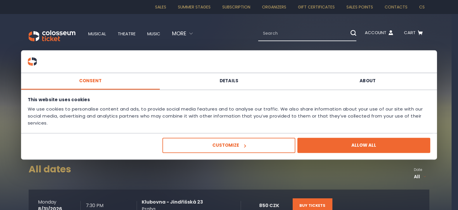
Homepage (39, 54)
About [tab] (317, 77)
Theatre (133, 33)
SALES (160, 7)
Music (163, 33)
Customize (228, 149)
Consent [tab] (141, 77)
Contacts (396, 7)
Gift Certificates (316, 7)
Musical (99, 33)
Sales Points (359, 7)
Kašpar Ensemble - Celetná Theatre (65, 89)
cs (422, 7)
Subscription (236, 7)
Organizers (274, 7)
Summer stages (194, 7)
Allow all (312, 149)
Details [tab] (229, 77)
